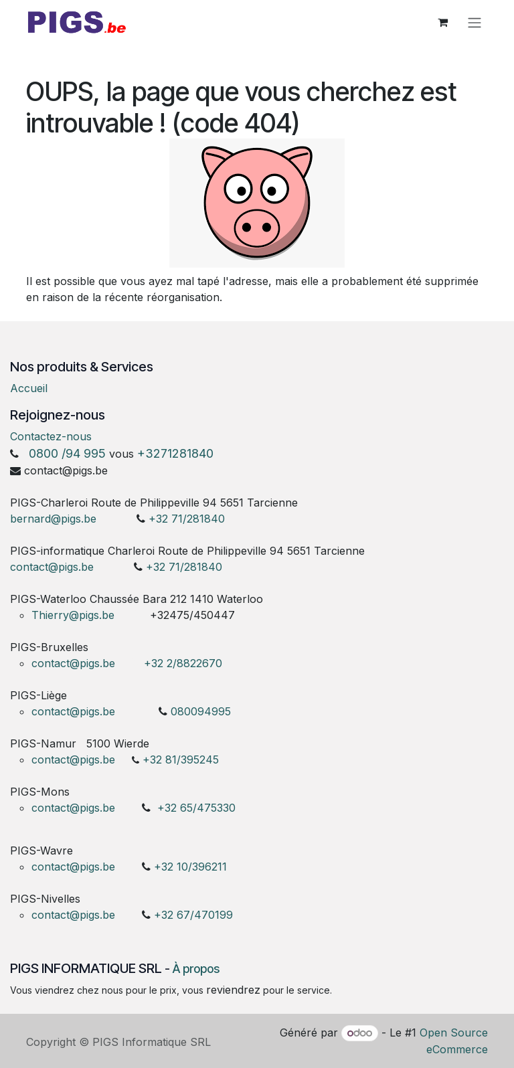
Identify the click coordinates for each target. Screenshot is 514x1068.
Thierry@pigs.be (72, 615)
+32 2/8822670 (183, 663)
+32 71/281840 (187, 518)
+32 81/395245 (181, 759)
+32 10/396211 (190, 866)
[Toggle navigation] (474, 25)
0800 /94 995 (67, 453)
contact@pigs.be (52, 566)
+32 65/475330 (196, 807)
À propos (196, 969)
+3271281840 (175, 453)
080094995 (201, 711)
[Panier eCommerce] (442, 24)
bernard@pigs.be (53, 518)
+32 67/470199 (193, 914)
